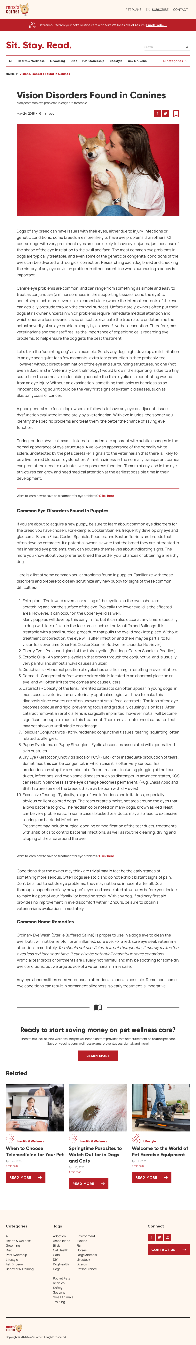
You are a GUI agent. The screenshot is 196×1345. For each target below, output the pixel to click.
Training (59, 1302)
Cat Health (60, 1250)
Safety (57, 1288)
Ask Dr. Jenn (137, 61)
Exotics (82, 1241)
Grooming (57, 61)
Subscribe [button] (157, 9)
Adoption (59, 1236)
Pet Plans (133, 9)
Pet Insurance (87, 1269)
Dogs (56, 1269)
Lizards (82, 1264)
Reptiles (59, 1283)
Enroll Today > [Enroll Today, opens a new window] (156, 25)
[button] (17, 9)
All (10, 61)
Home (10, 74)
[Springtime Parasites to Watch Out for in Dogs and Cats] (98, 1154)
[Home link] (36, 1328)
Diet (73, 61)
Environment (86, 1236)
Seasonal (59, 1292)
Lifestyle (116, 61)
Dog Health (61, 1264)
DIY (55, 1259)
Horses (82, 1250)
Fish (79, 1245)
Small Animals (63, 1297)
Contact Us (163, 1250)
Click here (106, 496)
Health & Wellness (31, 61)
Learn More (98, 1056)
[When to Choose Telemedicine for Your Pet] (35, 1151)
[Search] (167, 47)
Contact (180, 9)
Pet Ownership (93, 61)
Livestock (83, 1259)
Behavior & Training (20, 1269)
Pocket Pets (61, 1278)
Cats (56, 1255)
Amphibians (61, 1241)
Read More (27, 1178)
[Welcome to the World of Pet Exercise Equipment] (161, 1151)
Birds (56, 1245)
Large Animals (87, 1255)
